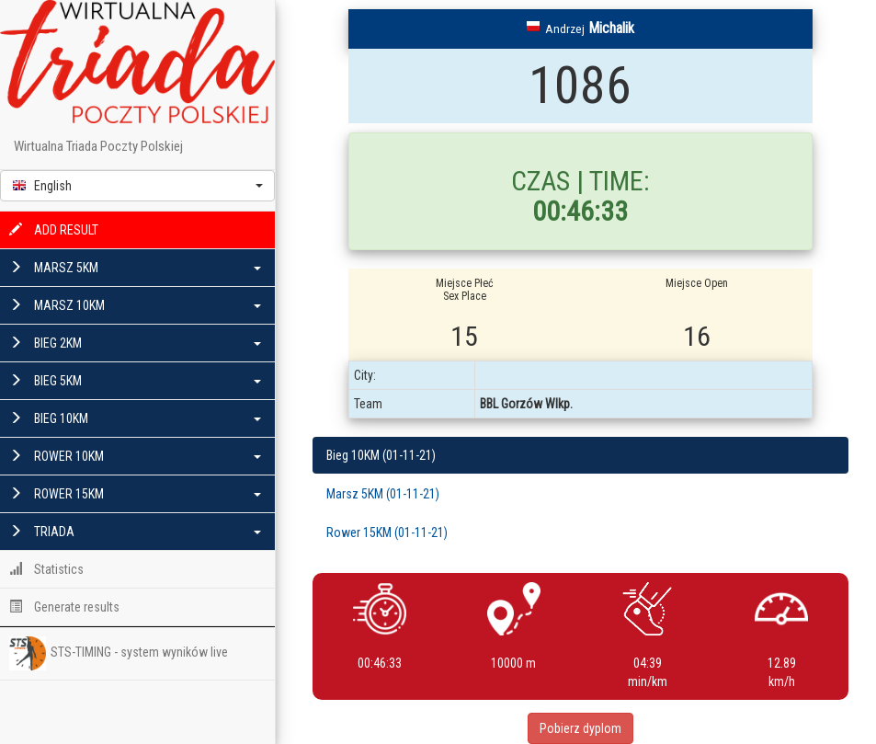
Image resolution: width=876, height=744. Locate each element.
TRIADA (135, 531)
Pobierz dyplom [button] (580, 728)
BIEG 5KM (135, 380)
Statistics (46, 569)
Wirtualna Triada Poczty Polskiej (98, 146)
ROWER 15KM (135, 493)
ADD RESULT (53, 230)
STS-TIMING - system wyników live (118, 653)
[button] (137, 185)
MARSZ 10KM (135, 305)
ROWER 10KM (135, 456)
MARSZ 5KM (135, 267)
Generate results (64, 607)
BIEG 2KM (135, 343)
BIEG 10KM (135, 418)
